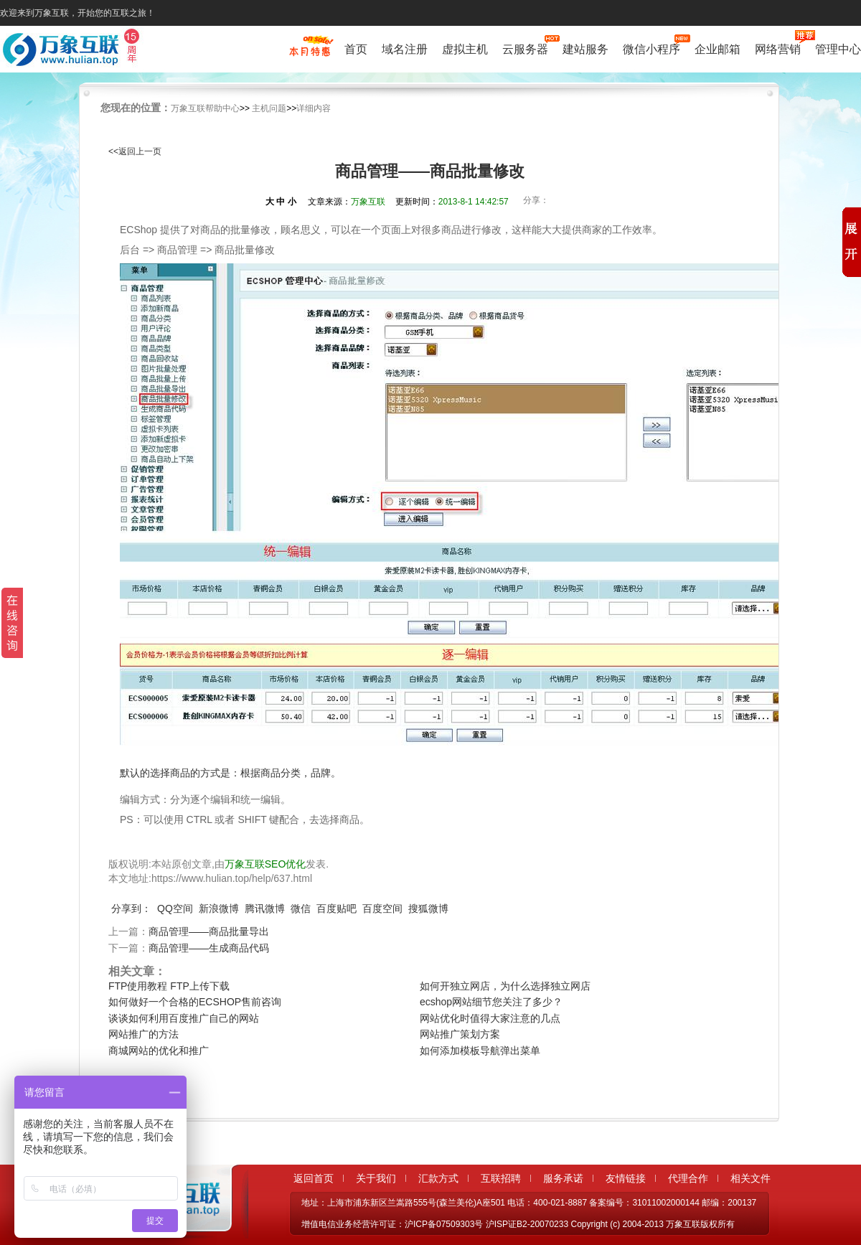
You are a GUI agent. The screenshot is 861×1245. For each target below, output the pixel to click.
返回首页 (313, 1178)
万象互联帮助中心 (205, 108)
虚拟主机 (465, 49)
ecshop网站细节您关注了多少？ (491, 1001)
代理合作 (688, 1178)
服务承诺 (563, 1178)
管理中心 (838, 49)
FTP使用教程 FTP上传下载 (169, 986)
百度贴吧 (336, 908)
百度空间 (382, 908)
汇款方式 (438, 1178)
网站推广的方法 (143, 1034)
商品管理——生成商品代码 (209, 948)
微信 (301, 908)
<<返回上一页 (134, 151)
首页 (355, 49)
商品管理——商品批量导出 (209, 931)
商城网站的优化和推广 (158, 1050)
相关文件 (750, 1178)
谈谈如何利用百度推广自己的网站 (183, 1018)
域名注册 (405, 49)
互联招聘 (501, 1178)
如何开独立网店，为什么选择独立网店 (505, 986)
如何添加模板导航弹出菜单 (480, 1050)
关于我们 (376, 1178)
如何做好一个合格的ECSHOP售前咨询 (194, 1001)
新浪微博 (219, 908)
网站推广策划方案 (460, 1034)
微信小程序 (651, 47)
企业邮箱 (717, 49)
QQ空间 (175, 908)
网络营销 (778, 47)
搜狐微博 (428, 908)
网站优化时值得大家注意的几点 (490, 1018)
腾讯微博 (265, 908)
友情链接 (626, 1178)
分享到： (131, 908)
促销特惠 (309, 52)
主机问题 (269, 108)
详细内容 (313, 108)
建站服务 (585, 49)
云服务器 (525, 47)
